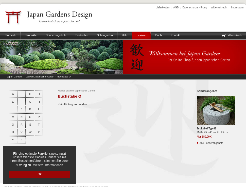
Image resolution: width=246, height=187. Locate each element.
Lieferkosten (162, 7)
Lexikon (141, 35)
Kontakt (175, 35)
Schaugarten (105, 35)
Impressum (237, 7)
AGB (176, 7)
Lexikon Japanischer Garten (40, 76)
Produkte (31, 35)
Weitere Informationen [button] (48, 165)
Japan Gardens (15, 76)
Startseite (10, 35)
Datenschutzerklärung (194, 7)
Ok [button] (39, 174)
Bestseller (82, 35)
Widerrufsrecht (219, 7)
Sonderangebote (56, 35)
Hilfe (125, 35)
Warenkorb (231, 35)
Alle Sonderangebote (211, 143)
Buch (158, 35)
